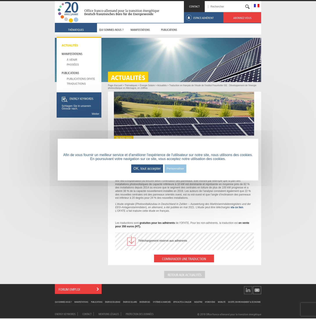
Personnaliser (175, 168)
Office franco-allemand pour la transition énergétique (121, 11)
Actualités (70, 45)
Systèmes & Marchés (162, 301)
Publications (70, 72)
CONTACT (194, 6)
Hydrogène (210, 301)
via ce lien (237, 207)
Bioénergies (145, 301)
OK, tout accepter (147, 168)
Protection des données (139, 313)
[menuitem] (256, 6)
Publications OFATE (81, 78)
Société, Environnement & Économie (244, 301)
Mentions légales (109, 313)
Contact (87, 313)
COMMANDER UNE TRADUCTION (184, 258)
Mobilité (221, 301)
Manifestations (72, 53)
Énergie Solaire (130, 301)
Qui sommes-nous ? (63, 301)
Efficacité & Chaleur (182, 301)
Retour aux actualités (184, 274)
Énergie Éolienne (112, 301)
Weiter (95, 113)
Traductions (76, 83)
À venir (72, 59)
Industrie (198, 301)
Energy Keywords (65, 313)
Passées (73, 64)
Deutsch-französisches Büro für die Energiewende (118, 14)
